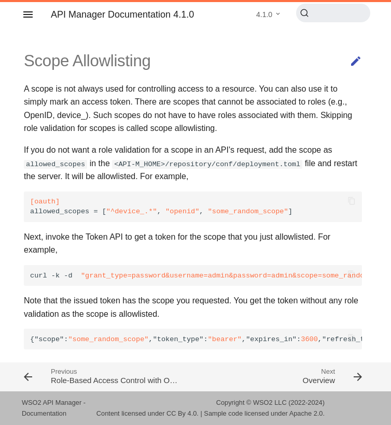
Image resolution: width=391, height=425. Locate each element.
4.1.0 (264, 14)
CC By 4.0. (182, 413)
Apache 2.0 (306, 413)
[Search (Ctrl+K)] (333, 13)
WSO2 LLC (270, 402)
